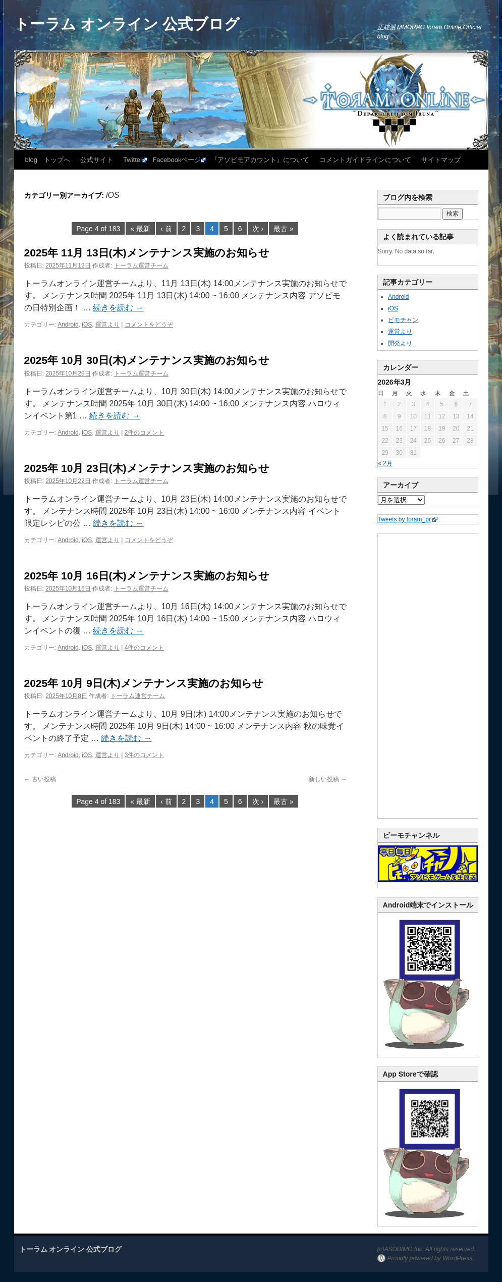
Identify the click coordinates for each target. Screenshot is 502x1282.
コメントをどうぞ (149, 324)
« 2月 (385, 463)
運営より (107, 324)
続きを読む (118, 307)
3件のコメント (144, 755)
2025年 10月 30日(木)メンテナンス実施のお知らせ (146, 360)
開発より (400, 343)
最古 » (283, 229)
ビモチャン (403, 320)
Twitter (132, 160)
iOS (87, 324)
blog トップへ (48, 160)
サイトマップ (441, 160)
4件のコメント (144, 647)
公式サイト (96, 160)
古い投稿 (40, 779)
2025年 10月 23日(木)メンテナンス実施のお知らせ (146, 468)
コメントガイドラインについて (365, 160)
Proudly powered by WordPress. (430, 1258)
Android (68, 324)
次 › (258, 229)
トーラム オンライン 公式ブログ (127, 24)
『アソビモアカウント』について (260, 160)
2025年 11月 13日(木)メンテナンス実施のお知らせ (146, 252)
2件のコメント (144, 432)
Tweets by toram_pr (404, 519)
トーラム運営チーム (141, 265)
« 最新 (140, 229)
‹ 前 (166, 229)
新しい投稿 (328, 779)
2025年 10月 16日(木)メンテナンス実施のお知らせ (146, 575)
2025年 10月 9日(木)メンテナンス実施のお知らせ (143, 683)
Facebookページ (176, 160)
